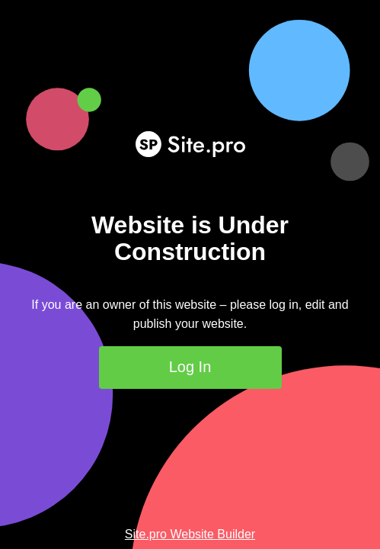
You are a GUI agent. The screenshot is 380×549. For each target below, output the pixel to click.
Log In (190, 366)
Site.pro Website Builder (190, 534)
